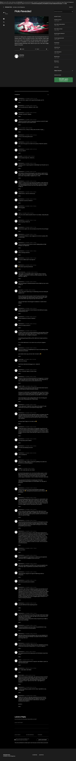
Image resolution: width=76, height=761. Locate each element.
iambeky (20, 468)
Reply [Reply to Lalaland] (19, 305)
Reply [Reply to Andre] (19, 665)
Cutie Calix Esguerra (57, 51)
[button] (4, 7)
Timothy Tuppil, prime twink (59, 38)
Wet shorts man (57, 47)
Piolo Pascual (39, 38)
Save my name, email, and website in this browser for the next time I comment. (22, 739)
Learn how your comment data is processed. (39, 742)
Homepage (34, 759)
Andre (19, 659)
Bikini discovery (57, 56)
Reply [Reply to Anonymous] (19, 102)
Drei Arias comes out (57, 19)
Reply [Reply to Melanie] (19, 160)
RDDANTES (8, 7)
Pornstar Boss (56, 42)
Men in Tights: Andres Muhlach (59, 24)
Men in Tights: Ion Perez (58, 28)
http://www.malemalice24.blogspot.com (26, 364)
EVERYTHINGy (21, 675)
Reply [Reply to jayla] (19, 217)
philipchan (20, 359)
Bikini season (56, 61)
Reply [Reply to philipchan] (19, 366)
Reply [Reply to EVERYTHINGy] (19, 684)
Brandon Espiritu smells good (59, 33)
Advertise (41, 759)
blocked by (63, 79)
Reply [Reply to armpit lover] (19, 401)
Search (71, 11)
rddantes (21, 55)
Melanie (20, 156)
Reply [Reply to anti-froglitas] (19, 278)
